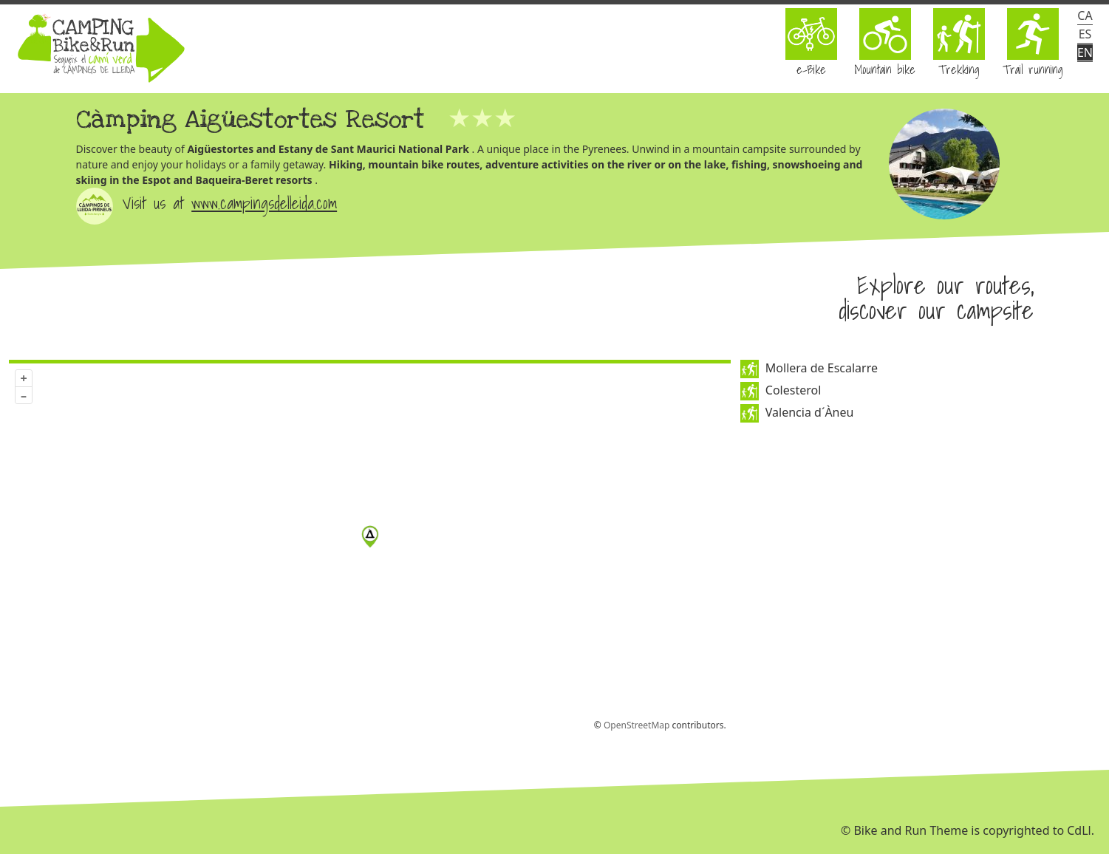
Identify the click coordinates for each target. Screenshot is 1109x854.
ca (1084, 15)
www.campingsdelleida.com (264, 203)
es (1085, 34)
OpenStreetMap (636, 725)
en (1085, 52)
